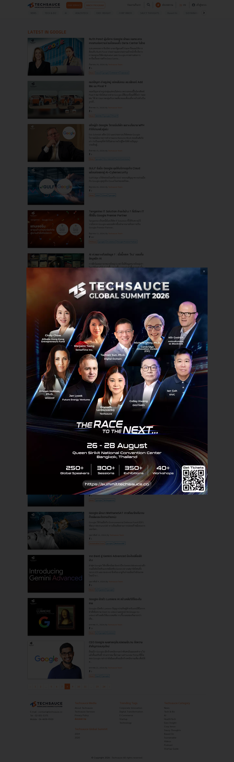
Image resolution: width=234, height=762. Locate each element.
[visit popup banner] (117, 381)
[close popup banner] (204, 271)
